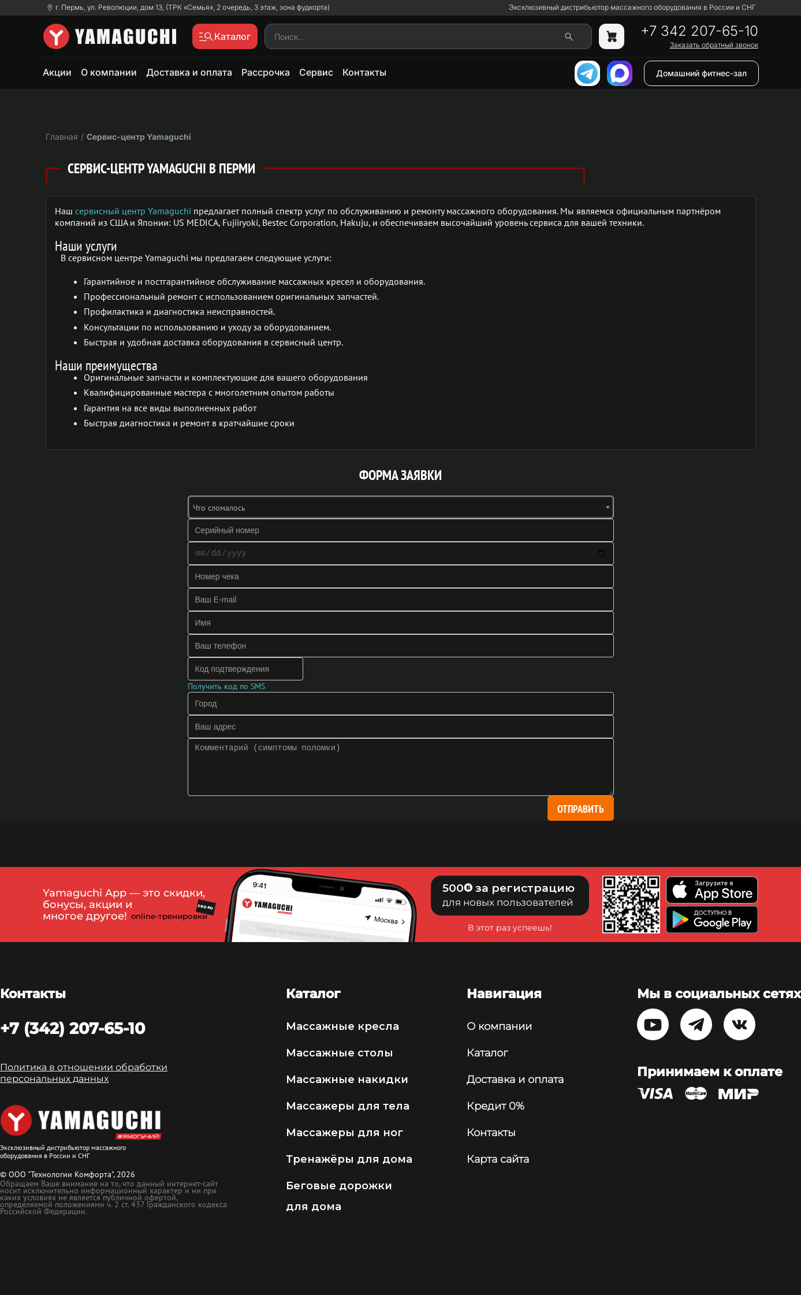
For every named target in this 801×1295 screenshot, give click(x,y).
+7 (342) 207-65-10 (72, 1028)
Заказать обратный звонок (714, 45)
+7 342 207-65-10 (699, 31)
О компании (109, 72)
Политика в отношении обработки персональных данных (83, 1073)
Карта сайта (498, 1159)
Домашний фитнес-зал (701, 73)
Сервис (316, 72)
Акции (57, 72)
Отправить (580, 809)
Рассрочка (265, 72)
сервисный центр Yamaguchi (133, 211)
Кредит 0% (495, 1106)
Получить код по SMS (226, 686)
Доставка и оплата (189, 72)
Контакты (364, 72)
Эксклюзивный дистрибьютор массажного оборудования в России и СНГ (632, 7)
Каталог (487, 1053)
